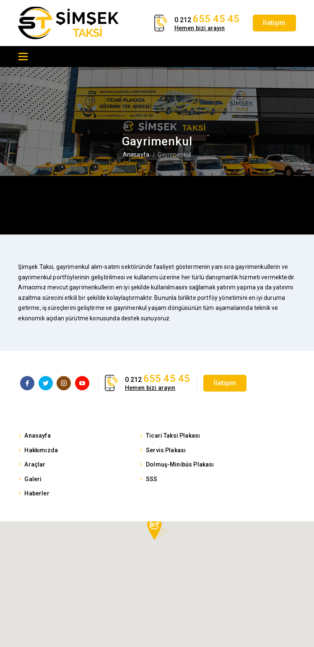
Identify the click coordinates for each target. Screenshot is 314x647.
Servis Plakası (166, 450)
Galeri (33, 479)
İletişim (274, 23)
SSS (151, 479)
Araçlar (34, 464)
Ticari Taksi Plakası (173, 435)
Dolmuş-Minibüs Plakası (180, 464)
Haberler (36, 493)
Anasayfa (136, 154)
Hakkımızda (41, 450)
